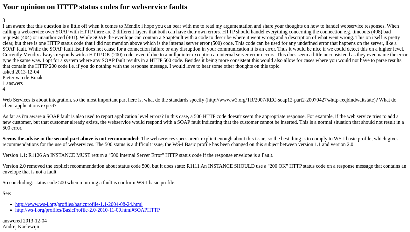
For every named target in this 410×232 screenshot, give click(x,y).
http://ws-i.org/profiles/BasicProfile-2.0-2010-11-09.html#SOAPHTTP (87, 210)
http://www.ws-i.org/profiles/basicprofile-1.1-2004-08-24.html (78, 204)
